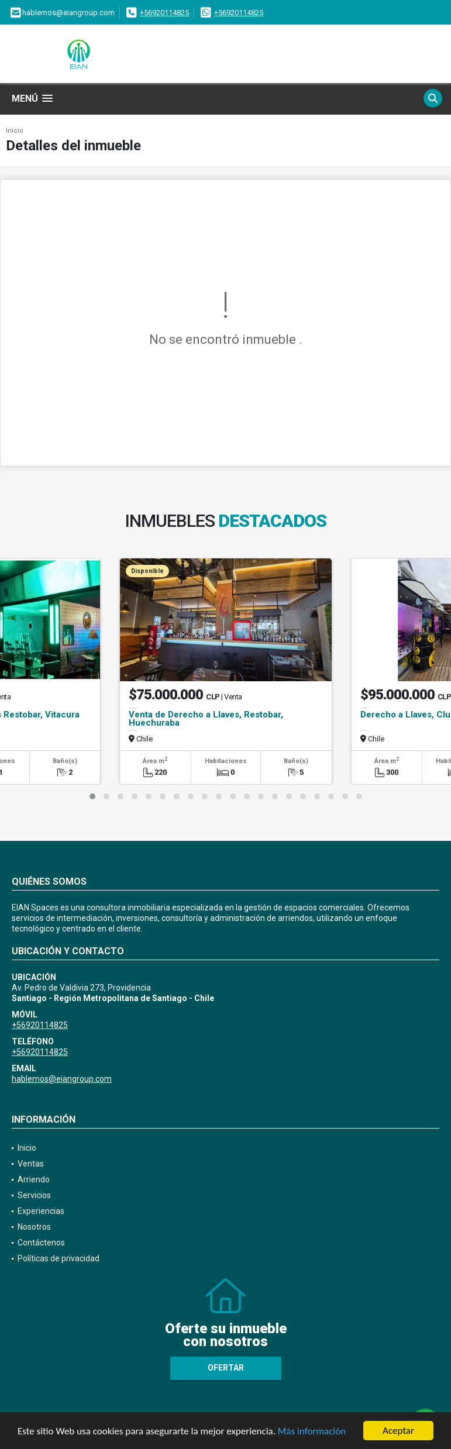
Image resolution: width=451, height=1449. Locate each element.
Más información (312, 1431)
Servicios (34, 1195)
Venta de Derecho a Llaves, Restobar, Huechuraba (206, 718)
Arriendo (34, 1179)
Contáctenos (41, 1242)
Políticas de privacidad (58, 1258)
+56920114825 (164, 12)
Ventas (31, 1163)
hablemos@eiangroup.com (62, 1079)
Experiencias (41, 1211)
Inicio (14, 130)
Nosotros (34, 1226)
